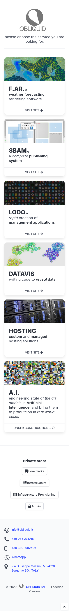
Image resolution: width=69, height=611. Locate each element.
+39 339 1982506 (23, 548)
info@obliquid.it (22, 529)
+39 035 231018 (22, 539)
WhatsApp (18, 557)
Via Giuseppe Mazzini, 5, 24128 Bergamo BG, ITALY (33, 568)
